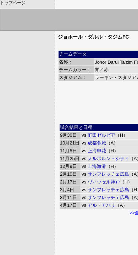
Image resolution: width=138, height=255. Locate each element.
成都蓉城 (97, 143)
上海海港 (97, 166)
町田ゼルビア (101, 135)
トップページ (13, 2)
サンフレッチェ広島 (108, 174)
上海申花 (97, 150)
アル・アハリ (101, 205)
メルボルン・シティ (108, 158)
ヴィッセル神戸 (104, 182)
